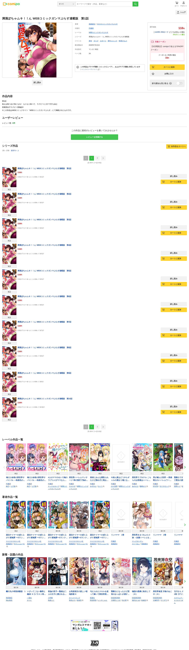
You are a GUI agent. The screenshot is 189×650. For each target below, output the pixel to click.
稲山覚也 (9, 600)
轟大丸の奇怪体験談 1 (15, 591)
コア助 (13, 486)
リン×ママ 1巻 (117, 535)
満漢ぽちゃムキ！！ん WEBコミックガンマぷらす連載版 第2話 (44, 194)
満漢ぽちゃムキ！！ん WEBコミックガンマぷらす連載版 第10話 (45, 399)
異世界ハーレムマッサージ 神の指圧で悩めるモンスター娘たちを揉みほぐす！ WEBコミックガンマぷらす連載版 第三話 (79, 479)
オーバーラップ (74, 598)
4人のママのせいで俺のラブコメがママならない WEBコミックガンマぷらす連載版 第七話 (58, 479)
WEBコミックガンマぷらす (98, 32)
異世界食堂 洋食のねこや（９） (162, 592)
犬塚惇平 (156, 600)
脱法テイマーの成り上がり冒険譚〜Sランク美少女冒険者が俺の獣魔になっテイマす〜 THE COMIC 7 (79, 536)
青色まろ (72, 600)
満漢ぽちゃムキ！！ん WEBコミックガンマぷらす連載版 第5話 (44, 271)
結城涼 (143, 600)
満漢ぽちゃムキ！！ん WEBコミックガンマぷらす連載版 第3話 (44, 220)
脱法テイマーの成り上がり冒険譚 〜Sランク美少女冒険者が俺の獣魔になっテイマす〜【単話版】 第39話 (99, 536)
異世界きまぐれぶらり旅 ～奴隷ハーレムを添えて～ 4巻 (141, 536)
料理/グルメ (123, 41)
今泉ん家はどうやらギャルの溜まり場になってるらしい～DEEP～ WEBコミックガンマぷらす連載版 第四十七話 (120, 479)
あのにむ (135, 486)
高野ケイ (177, 486)
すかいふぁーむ (19, 544)
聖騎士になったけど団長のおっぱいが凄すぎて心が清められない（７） (120, 593)
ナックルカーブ (53, 486)
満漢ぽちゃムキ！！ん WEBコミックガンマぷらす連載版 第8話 (44, 347)
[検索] (135, 4)
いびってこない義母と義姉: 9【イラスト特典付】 (36, 593)
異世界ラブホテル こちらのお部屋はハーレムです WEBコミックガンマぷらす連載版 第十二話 (142, 479)
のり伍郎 (114, 486)
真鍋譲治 (92, 24)
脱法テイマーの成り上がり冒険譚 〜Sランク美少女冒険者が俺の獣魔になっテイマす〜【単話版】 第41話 (36, 536)
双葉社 (92, 598)
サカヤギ (72, 486)
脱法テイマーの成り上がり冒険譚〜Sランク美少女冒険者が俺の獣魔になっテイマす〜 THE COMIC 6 (58, 536)
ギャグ (96, 41)
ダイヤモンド (164, 486)
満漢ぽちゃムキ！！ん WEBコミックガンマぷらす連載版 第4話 (44, 245)
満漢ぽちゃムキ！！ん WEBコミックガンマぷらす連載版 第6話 (44, 296)
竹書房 (91, 28)
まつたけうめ (178, 600)
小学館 (50, 598)
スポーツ (103, 41)
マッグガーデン (137, 541)
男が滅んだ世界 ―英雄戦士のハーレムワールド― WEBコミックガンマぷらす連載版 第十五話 (163, 479)
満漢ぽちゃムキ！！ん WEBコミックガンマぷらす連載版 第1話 (44, 168)
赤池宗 (79, 600)
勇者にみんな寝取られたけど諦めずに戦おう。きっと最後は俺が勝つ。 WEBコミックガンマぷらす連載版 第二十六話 (99, 479)
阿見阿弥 (93, 600)
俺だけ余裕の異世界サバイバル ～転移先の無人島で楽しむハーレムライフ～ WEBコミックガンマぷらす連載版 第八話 (16, 479)
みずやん (93, 486)
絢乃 (7, 486)
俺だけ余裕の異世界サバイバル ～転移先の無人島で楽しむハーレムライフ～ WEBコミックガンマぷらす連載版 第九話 (37, 479)
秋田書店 (9, 598)
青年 (90, 41)
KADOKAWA (115, 598)
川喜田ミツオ (115, 600)
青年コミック (112, 41)
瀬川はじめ (136, 600)
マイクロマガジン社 (13, 541)
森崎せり (143, 486)
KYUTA (155, 486)
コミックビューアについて (90, 69)
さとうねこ (136, 544)
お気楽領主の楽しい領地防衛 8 (78, 592)
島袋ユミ (51, 600)
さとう (100, 486)
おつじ (29, 600)
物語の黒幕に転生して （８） (142, 592)
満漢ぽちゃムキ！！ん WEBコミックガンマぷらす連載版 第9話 (44, 373)
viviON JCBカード (162, 32)
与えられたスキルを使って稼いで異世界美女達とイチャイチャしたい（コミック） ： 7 (99, 593)
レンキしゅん (102, 600)
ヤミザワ (164, 600)
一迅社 (29, 598)
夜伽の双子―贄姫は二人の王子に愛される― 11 (57, 593)
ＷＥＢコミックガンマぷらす (107, 24)
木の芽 (124, 600)
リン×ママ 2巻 (159, 535)
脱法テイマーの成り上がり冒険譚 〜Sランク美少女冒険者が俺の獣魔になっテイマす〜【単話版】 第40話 (15, 536)
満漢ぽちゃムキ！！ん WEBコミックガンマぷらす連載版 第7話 (44, 322)
